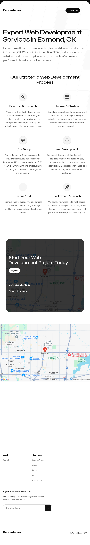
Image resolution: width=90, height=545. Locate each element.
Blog (34, 476)
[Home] (12, 10)
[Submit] (48, 508)
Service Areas (38, 461)
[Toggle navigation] (85, 10)
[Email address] (27, 508)
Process (35, 471)
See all (6, 461)
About (35, 466)
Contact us (37, 481)
